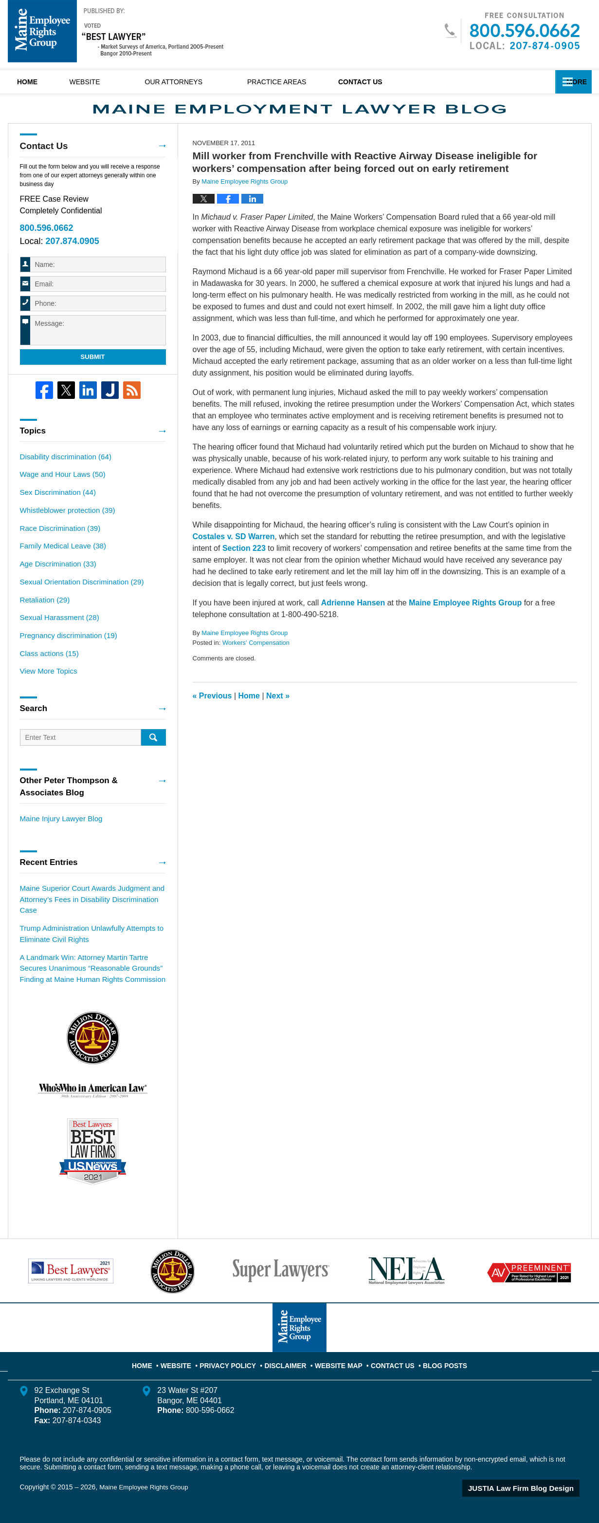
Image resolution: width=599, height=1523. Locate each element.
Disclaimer (288, 1361)
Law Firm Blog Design (533, 1488)
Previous (212, 716)
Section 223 (244, 568)
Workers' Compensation (256, 662)
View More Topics (46, 679)
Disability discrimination (62, 475)
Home (40, 82)
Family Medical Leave (60, 560)
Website (110, 82)
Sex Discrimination (55, 509)
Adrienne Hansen (353, 623)
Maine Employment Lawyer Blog (116, 31)
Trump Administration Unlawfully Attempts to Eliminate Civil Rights (86, 937)
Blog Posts (435, 1361)
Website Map (337, 1361)
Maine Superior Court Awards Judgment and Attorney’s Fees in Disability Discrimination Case (87, 905)
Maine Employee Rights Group (465, 623)
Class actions (47, 662)
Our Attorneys (200, 82)
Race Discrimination (57, 543)
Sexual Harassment (56, 628)
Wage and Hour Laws (59, 492)
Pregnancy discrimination (65, 645)
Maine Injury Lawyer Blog (58, 826)
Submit (93, 375)
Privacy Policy (236, 1361)
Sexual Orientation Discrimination (77, 594)
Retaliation (43, 611)
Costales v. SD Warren (234, 556)
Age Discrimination (55, 577)
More (571, 82)
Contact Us (398, 82)
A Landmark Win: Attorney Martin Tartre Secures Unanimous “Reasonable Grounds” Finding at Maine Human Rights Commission (92, 970)
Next (278, 716)
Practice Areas (302, 82)
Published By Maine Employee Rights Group (512, 31)
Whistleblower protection (64, 526)
